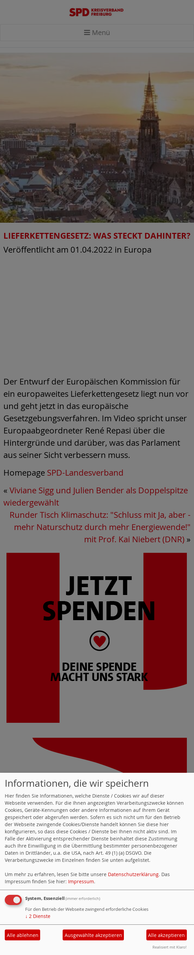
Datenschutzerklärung (133, 874)
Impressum (81, 881)
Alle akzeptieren (166, 935)
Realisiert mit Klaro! (169, 947)
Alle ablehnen (22, 935)
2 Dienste (37, 916)
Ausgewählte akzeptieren (93, 935)
